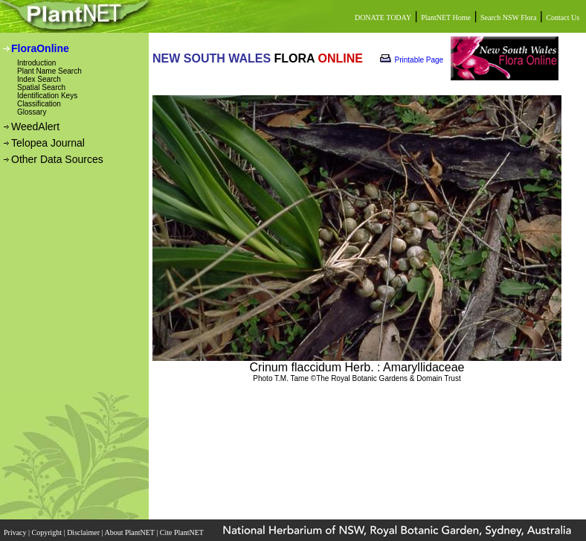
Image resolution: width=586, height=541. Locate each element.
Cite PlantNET (182, 532)
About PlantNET (130, 532)
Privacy (16, 532)
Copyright (48, 532)
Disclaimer (84, 532)
